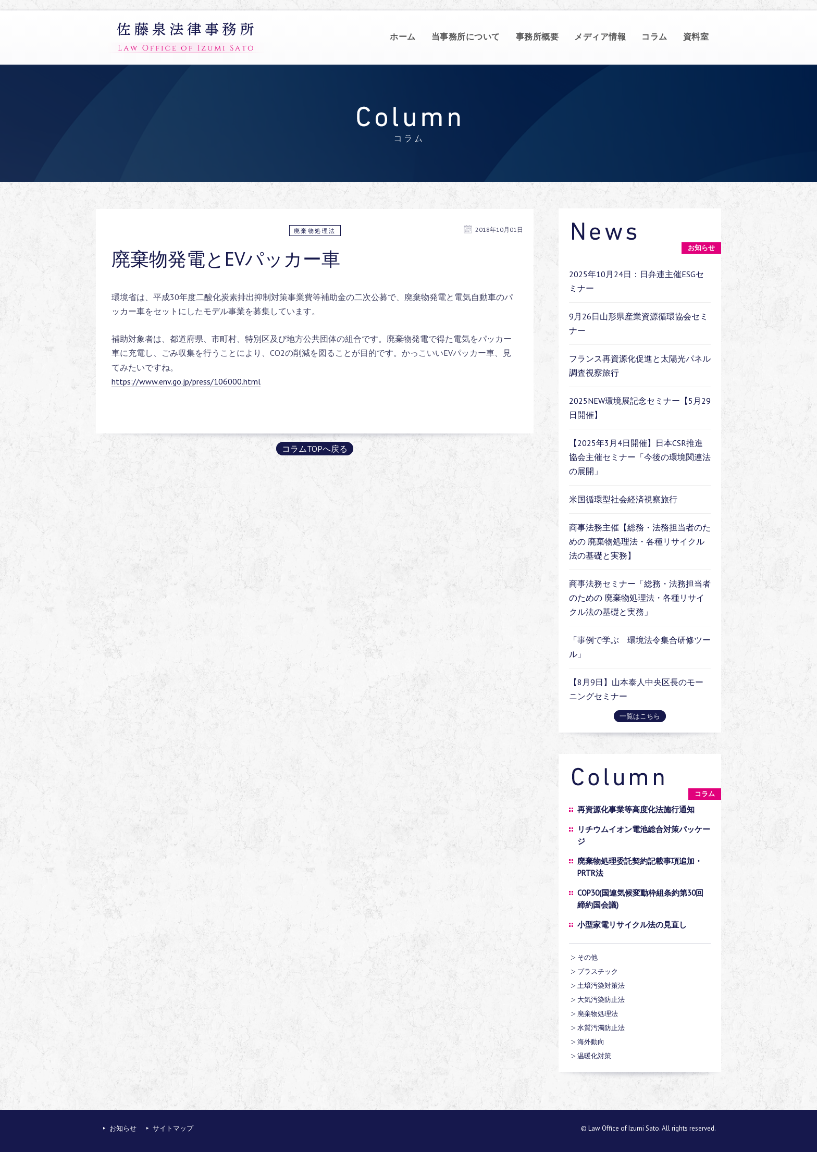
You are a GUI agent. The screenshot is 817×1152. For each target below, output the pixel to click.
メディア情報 (600, 36)
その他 (587, 957)
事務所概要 (537, 36)
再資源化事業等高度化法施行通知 (636, 809)
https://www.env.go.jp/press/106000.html (186, 381)
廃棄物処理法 (315, 230)
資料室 (696, 36)
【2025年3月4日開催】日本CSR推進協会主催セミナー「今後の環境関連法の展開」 (640, 457)
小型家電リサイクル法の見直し (632, 925)
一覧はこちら (640, 716)
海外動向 (590, 1041)
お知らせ (123, 1128)
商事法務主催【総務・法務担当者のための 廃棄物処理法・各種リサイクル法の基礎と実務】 (640, 541)
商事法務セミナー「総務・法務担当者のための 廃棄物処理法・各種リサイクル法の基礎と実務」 (640, 597)
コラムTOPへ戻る (315, 448)
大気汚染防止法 (601, 999)
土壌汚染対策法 (601, 985)
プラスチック (597, 971)
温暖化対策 (594, 1055)
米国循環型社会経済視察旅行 (623, 499)
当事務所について (465, 36)
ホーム (403, 36)
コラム (654, 36)
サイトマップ (173, 1128)
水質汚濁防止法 (601, 1027)
